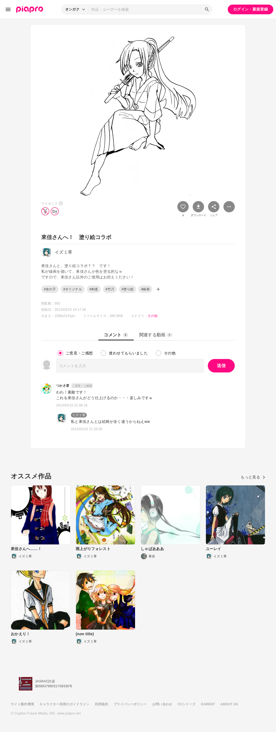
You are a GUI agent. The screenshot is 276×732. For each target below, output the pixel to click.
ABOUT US (229, 704)
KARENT (208, 704)
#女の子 (50, 289)
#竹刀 (110, 289)
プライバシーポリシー (130, 704)
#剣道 (93, 289)
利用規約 (101, 704)
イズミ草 (78, 415)
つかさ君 (62, 386)
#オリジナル (72, 289)
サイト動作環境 (22, 704)
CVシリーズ (187, 704)
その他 (152, 316)
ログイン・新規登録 (250, 9)
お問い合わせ (162, 704)
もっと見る (253, 477)
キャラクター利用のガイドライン (64, 704)
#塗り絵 (127, 289)
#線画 (145, 289)
